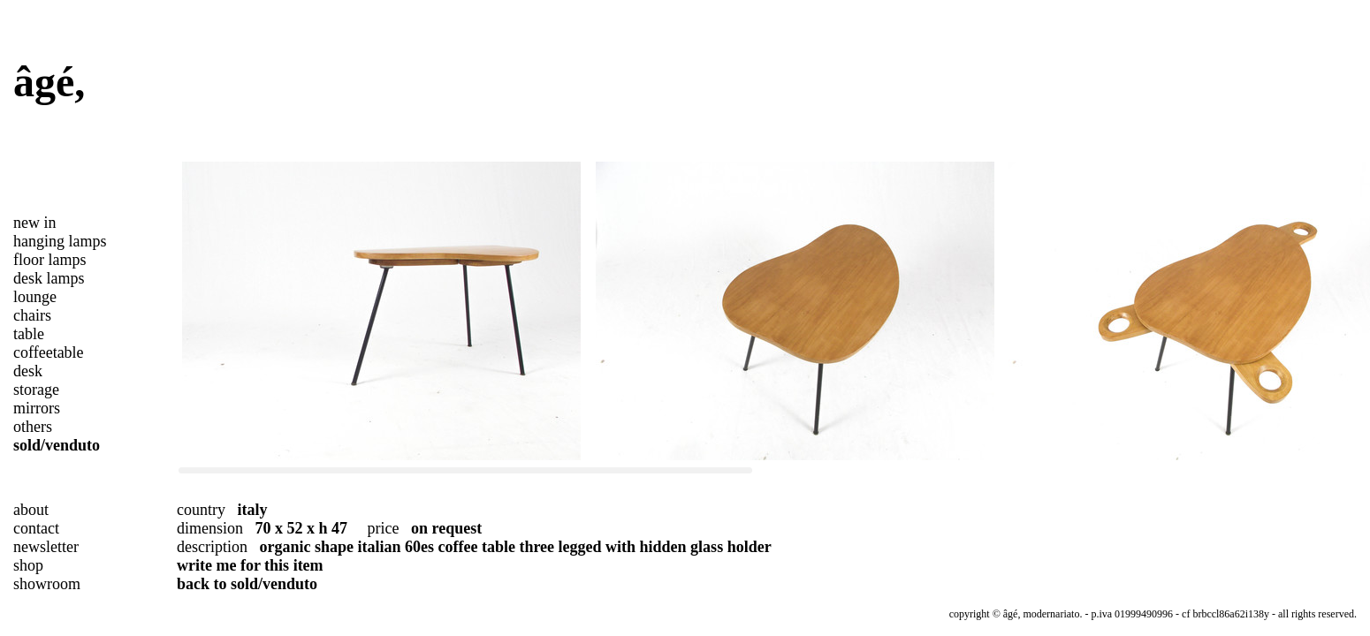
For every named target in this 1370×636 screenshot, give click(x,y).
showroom (46, 584)
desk (27, 371)
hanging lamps (60, 241)
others (32, 426)
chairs (32, 315)
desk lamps (49, 278)
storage (36, 389)
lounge (35, 297)
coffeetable (48, 352)
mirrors (36, 408)
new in (35, 222)
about (31, 510)
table (28, 334)
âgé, (49, 81)
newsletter (46, 547)
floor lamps (50, 260)
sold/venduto (56, 445)
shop (28, 565)
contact (36, 528)
